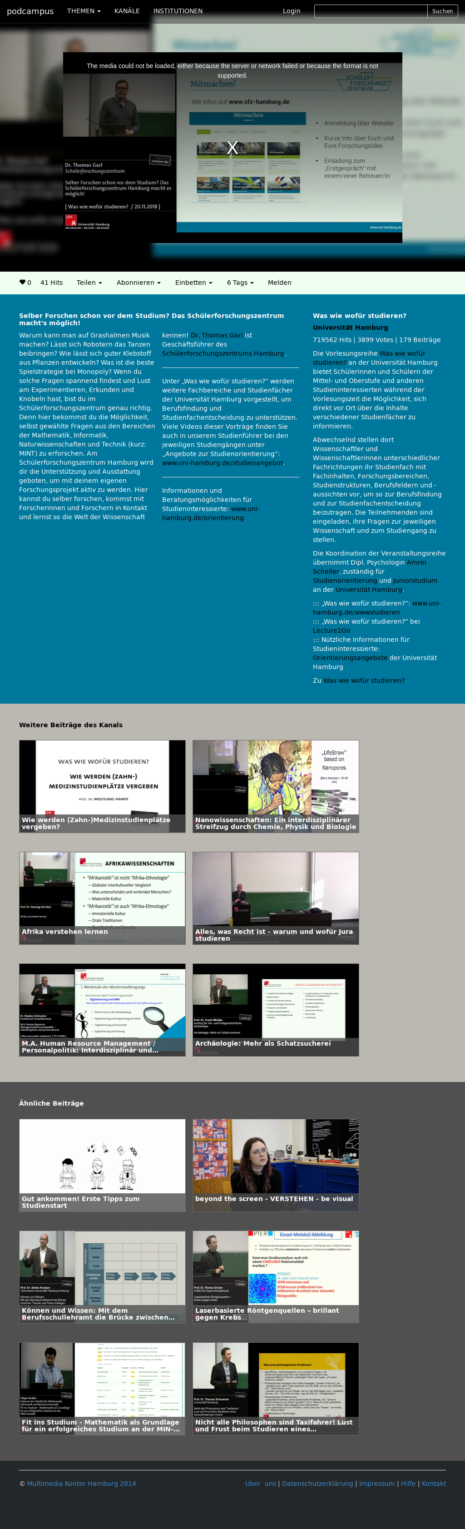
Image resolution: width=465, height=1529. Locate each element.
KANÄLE (127, 11)
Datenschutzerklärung (317, 1484)
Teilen (89, 283)
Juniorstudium (415, 581)
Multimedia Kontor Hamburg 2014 (81, 1484)
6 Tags (240, 283)
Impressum (377, 1484)
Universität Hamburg (350, 328)
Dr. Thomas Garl (217, 335)
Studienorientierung (345, 581)
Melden (280, 283)
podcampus (30, 11)
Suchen (442, 11)
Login (292, 11)
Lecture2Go (332, 631)
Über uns (260, 1484)
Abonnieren (139, 283)
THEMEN (84, 11)
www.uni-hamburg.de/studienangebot (222, 463)
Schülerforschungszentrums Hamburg (223, 353)
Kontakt (434, 1484)
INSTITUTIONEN (178, 11)
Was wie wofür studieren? (364, 681)
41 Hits (51, 283)
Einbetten (194, 283)
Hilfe (408, 1484)
